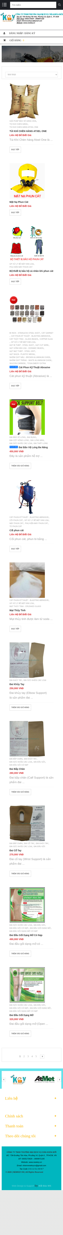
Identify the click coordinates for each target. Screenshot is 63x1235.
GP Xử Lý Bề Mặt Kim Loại (22, 264)
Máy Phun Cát (17, 523)
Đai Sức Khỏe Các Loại (21, 443)
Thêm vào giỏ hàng (20, 466)
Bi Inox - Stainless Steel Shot (25, 333)
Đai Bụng (31, 437)
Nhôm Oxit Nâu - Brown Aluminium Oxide (30, 357)
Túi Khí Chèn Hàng (19, 124)
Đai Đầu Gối (39, 762)
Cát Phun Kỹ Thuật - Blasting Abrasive (30, 336)
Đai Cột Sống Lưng (19, 440)
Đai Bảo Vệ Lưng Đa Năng (33, 447)
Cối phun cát (17, 530)
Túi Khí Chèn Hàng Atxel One (24, 127)
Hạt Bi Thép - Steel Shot (22, 345)
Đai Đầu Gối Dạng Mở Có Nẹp (24, 931)
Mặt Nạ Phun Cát (19, 202)
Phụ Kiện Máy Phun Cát (21, 267)
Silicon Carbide (18, 363)
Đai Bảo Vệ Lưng (18, 437)
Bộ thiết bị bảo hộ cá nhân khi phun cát (31, 271)
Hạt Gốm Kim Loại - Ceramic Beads (27, 348)
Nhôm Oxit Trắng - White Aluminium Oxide (31, 360)
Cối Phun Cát (16, 520)
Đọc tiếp (15, 150)
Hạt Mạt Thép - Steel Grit (22, 351)
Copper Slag (46, 339)
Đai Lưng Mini (37, 440)
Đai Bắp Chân (16, 759)
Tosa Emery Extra (36, 363)
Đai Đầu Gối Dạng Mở (40, 928)
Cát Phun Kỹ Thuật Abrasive (34, 367)
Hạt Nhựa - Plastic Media (22, 354)
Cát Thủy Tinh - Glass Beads (24, 339)
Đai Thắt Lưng (41, 443)
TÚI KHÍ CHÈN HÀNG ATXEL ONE (28, 131)
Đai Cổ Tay (29, 843)
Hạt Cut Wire (42, 345)
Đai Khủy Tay (16, 680)
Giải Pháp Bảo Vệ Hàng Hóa (23, 121)
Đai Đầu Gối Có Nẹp (19, 765)
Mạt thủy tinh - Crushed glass (25, 606)
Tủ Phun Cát (16, 526)
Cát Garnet (47, 333)
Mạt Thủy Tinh (18, 610)
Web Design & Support (23, 1186)
